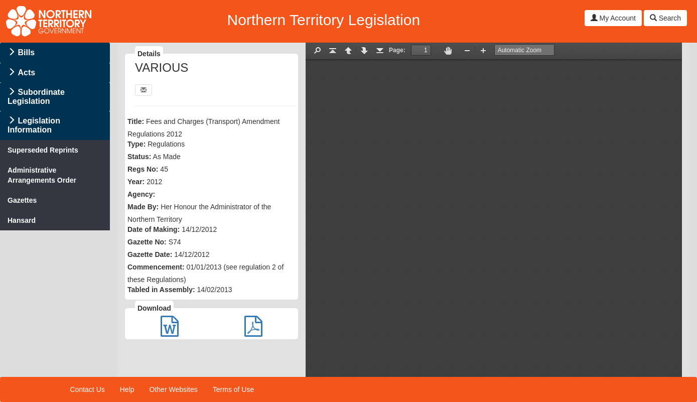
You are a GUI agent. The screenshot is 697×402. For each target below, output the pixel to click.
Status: (139, 157)
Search (665, 18)
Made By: (143, 207)
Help (127, 389)
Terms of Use (233, 389)
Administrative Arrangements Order (42, 175)
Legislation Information (34, 125)
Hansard (22, 220)
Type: (136, 144)
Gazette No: (147, 242)
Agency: (141, 194)
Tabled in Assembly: (161, 290)
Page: (397, 50)
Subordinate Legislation (36, 96)
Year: (136, 182)
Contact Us (87, 389)
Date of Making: (153, 229)
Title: (135, 121)
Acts (26, 72)
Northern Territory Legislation (323, 20)
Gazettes (22, 200)
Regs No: (142, 169)
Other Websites (174, 389)
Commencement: (156, 267)
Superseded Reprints (43, 150)
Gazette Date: (149, 254)
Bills (26, 52)
